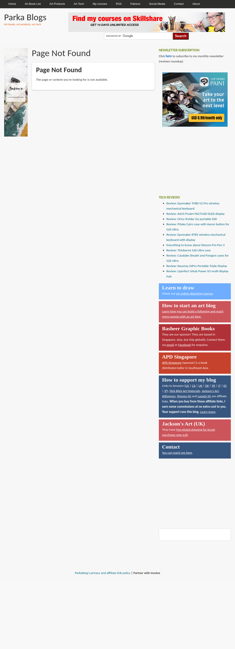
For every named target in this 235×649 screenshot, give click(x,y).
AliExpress (169, 396)
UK (200, 386)
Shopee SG (184, 396)
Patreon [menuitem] (135, 3)
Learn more (207, 412)
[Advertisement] (191, 158)
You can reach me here (177, 453)
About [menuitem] (196, 3)
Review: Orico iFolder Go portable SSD (191, 219)
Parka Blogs (25, 17)
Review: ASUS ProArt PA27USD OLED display (195, 214)
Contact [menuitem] (179, 3)
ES (225, 386)
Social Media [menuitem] (157, 3)
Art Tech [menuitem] (79, 3)
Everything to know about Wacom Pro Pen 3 (195, 245)
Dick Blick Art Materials (185, 391)
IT (219, 386)
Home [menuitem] (12, 3)
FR (213, 386)
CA (194, 386)
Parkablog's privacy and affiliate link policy (102, 573)
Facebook (184, 345)
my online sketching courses (194, 293)
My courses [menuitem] (100, 3)
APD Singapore (172, 363)
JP (165, 391)
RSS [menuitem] (119, 3)
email (170, 345)
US (187, 386)
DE (207, 386)
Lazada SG (204, 396)
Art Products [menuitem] (57, 3)
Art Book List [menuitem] (33, 3)
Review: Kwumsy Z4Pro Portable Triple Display (196, 266)
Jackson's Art (210, 391)
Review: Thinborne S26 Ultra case (188, 250)
